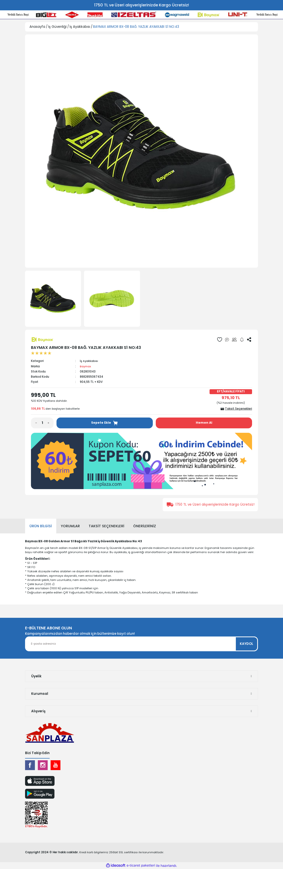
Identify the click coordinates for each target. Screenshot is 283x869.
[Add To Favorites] (220, 339)
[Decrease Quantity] (34, 423)
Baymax (85, 366)
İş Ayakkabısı (89, 361)
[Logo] (49, 733)
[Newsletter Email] (141, 643)
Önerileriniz (144, 525)
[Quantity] (42, 423)
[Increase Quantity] (51, 423)
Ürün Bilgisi (40, 525)
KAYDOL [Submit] (246, 643)
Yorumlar (70, 525)
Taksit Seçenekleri (106, 525)
